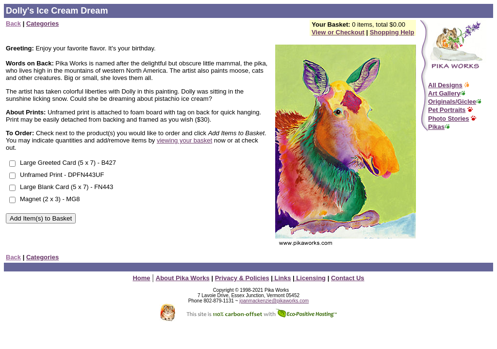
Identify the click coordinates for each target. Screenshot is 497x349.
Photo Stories (448, 118)
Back (13, 23)
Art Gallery (444, 93)
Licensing (310, 278)
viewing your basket (184, 140)
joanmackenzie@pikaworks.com (274, 300)
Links (282, 278)
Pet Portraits (446, 109)
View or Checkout (338, 32)
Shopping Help (392, 32)
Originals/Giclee (452, 101)
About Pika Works (183, 278)
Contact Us (347, 278)
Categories (42, 23)
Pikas (436, 126)
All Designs (445, 85)
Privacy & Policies (242, 278)
